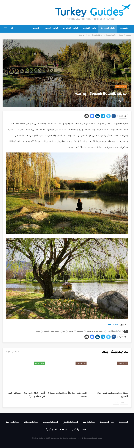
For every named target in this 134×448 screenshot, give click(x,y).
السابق (124, 402)
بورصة (71, 331)
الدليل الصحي (51, 28)
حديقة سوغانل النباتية (51, 331)
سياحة (38, 331)
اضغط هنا (113, 325)
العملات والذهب (79, 429)
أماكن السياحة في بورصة (95, 331)
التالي (116, 402)
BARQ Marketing (52, 438)
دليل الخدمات (31, 422)
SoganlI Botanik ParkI (114, 331)
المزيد (36, 28)
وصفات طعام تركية (56, 429)
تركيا (63, 331)
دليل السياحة (108, 28)
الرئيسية (124, 28)
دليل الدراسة (12, 422)
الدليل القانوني (70, 28)
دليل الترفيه (89, 28)
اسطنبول (80, 331)
